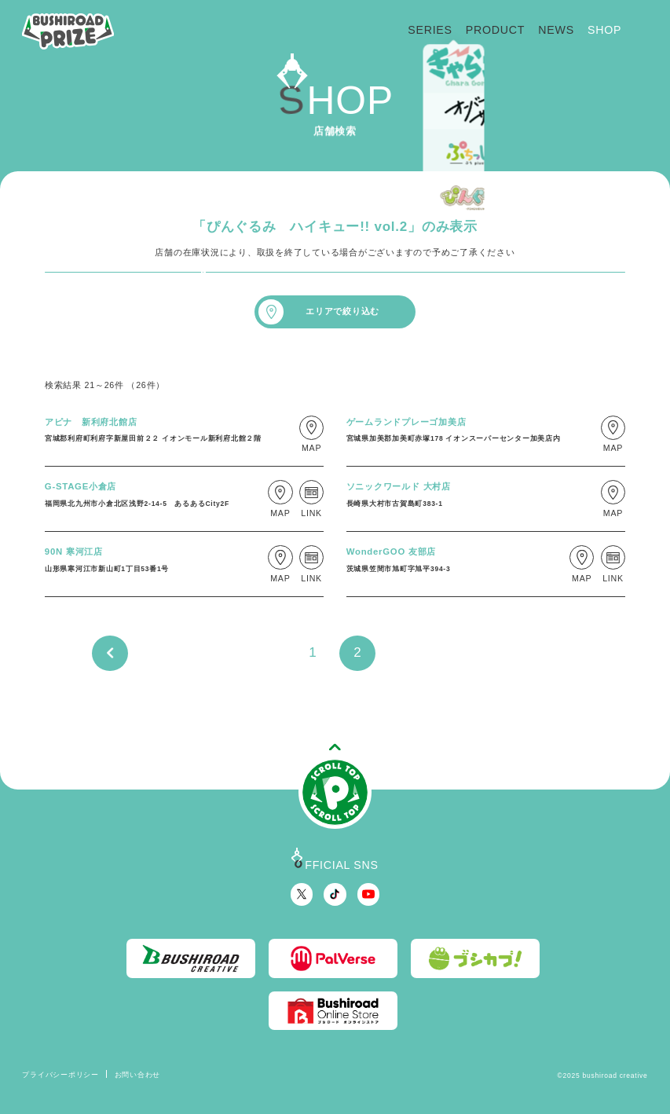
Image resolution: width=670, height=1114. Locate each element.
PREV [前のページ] (109, 653)
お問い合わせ (137, 1075)
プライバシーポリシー (60, 1075)
